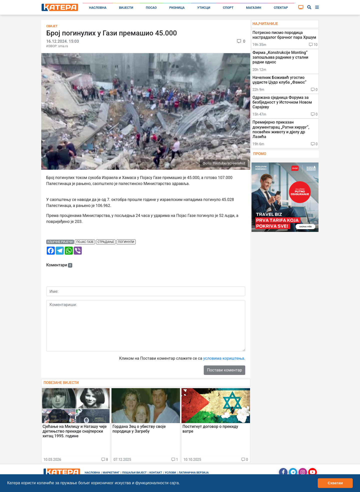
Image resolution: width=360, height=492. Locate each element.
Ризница (176, 7)
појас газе (85, 242)
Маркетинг (111, 472)
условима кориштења (223, 358)
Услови (170, 472)
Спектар (281, 7)
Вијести (126, 7)
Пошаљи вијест (134, 472)
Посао (151, 7)
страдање (106, 242)
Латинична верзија (193, 472)
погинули (126, 242)
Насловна (97, 7)
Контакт (156, 472)
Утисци (203, 7)
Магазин (253, 7)
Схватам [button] (335, 483)
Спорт (228, 7)
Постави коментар (224, 370)
